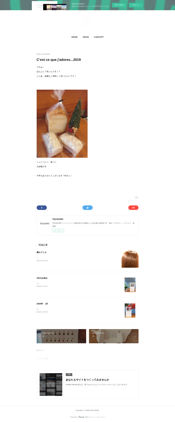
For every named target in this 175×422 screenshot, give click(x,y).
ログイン (136, 5)
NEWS (86, 37)
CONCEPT (99, 37)
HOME (74, 37)
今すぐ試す (119, 5)
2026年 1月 (42, 304)
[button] (74, 37)
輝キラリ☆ (42, 252)
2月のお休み (42, 278)
